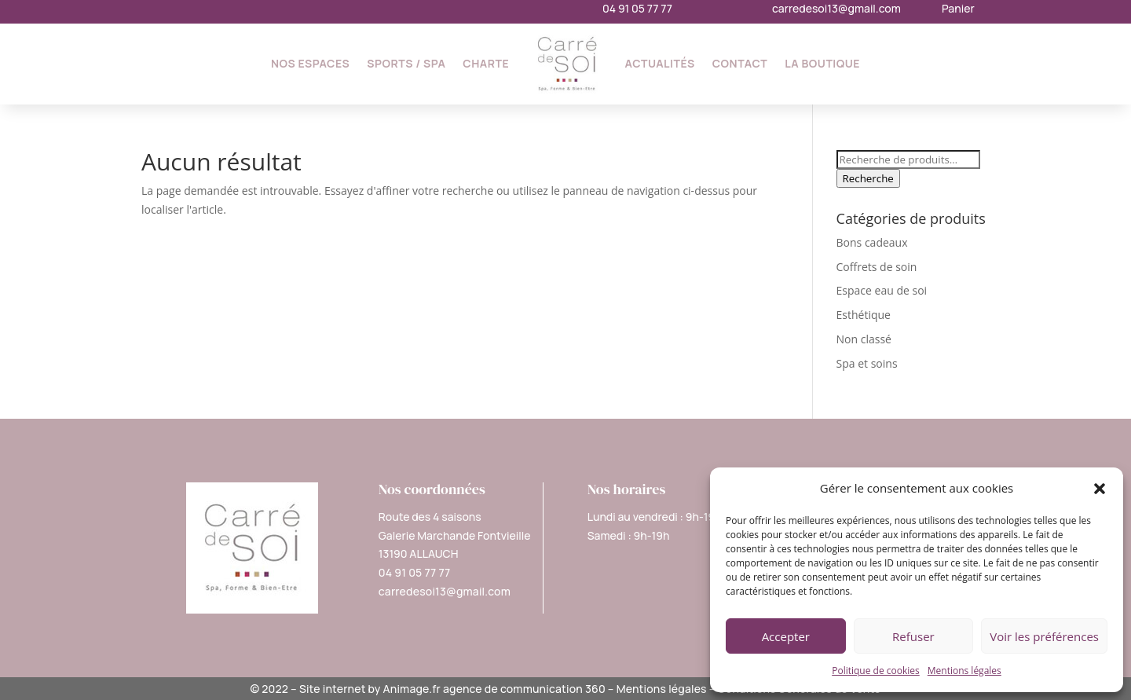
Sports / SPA (406, 63)
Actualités (660, 63)
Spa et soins (867, 363)
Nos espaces (310, 63)
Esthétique (863, 314)
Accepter (786, 636)
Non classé (863, 339)
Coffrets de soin (876, 266)
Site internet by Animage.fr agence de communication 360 (452, 688)
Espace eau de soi (882, 290)
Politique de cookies (876, 670)
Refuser (913, 636)
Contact (740, 63)
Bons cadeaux (872, 242)
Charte (486, 63)
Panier (958, 8)
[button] (1099, 489)
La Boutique (822, 63)
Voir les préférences (1044, 636)
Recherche (868, 178)
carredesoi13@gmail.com (836, 8)
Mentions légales (964, 670)
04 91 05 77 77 (637, 8)
